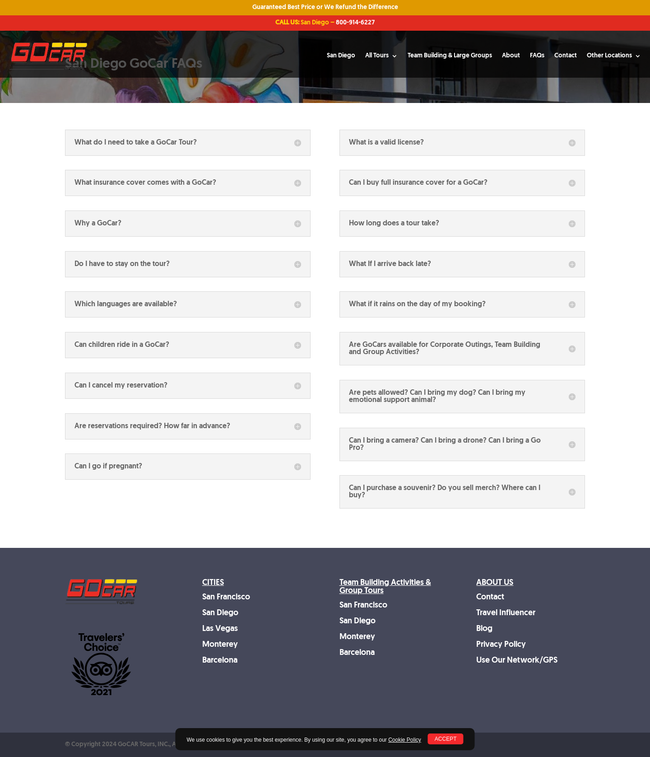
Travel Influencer (505, 613)
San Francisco (226, 597)
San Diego (341, 55)
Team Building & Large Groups (450, 55)
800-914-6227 (355, 22)
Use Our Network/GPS (516, 660)
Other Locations (609, 55)
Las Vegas (220, 629)
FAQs (537, 55)
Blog (484, 629)
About (511, 55)
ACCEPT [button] (446, 739)
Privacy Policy (501, 644)
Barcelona (219, 660)
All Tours (377, 55)
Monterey (220, 644)
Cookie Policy (404, 740)
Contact (565, 55)
